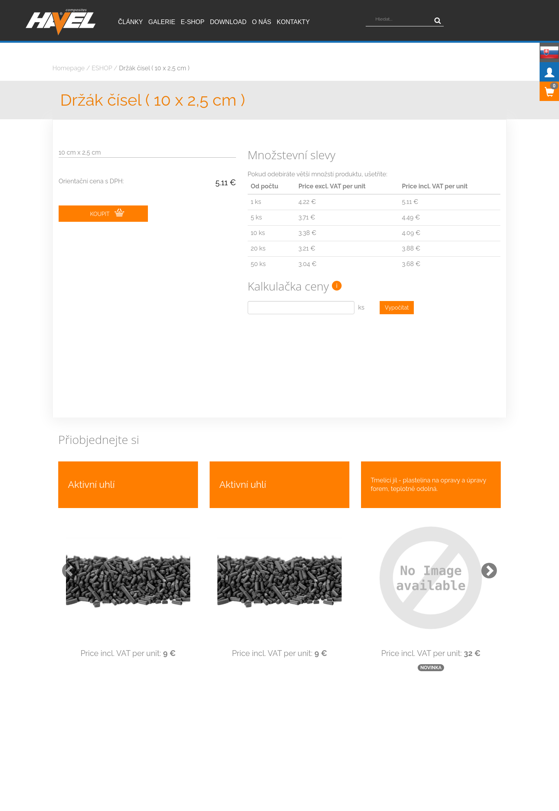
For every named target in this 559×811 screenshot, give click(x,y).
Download (228, 22)
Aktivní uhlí (91, 484)
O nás (261, 22)
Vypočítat (397, 308)
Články (130, 22)
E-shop (192, 22)
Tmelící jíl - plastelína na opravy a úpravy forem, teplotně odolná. (428, 484)
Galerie (161, 22)
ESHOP (102, 68)
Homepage (68, 68)
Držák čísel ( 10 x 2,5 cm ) (154, 68)
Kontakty (293, 22)
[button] (66, 566)
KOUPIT (107, 213)
